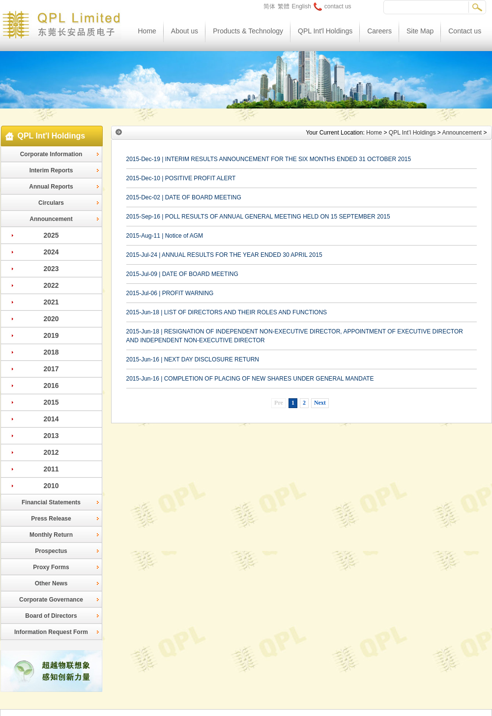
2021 (50, 302)
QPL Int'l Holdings (325, 31)
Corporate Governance (51, 599)
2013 (50, 436)
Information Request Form (51, 632)
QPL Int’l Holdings (412, 132)
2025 (50, 235)
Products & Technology (248, 31)
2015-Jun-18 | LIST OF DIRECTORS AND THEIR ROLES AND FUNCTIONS (226, 312)
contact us (332, 6)
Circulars (51, 202)
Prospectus (51, 551)
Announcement (50, 219)
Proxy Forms (51, 567)
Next (320, 402)
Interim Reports (51, 170)
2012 (50, 452)
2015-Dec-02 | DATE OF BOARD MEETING (183, 197)
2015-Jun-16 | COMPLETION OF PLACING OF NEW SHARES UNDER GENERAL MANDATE (250, 378)
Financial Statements (51, 502)
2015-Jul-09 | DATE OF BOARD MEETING (182, 274)
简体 (269, 6)
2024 (50, 252)
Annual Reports (51, 186)
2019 (50, 335)
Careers (379, 31)
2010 (50, 486)
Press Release (51, 518)
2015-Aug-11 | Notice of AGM (164, 235)
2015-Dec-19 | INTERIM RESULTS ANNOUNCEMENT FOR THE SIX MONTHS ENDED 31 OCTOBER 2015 (268, 159)
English (301, 6)
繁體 (283, 6)
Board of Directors (51, 615)
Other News (51, 583)
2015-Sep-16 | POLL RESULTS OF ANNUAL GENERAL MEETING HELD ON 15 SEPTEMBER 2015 (258, 216)
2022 (50, 285)
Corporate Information (51, 154)
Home (147, 31)
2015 (50, 402)
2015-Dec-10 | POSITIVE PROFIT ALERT (181, 178)
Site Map (420, 31)
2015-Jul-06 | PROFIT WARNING (170, 293)
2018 (50, 352)
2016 (50, 385)
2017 (50, 369)
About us (184, 31)
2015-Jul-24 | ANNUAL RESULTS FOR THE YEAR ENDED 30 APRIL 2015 (224, 254)
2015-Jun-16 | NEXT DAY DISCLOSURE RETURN (193, 359)
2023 (50, 269)
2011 (50, 469)
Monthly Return (51, 534)
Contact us (464, 31)
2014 (50, 419)
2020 (50, 319)
